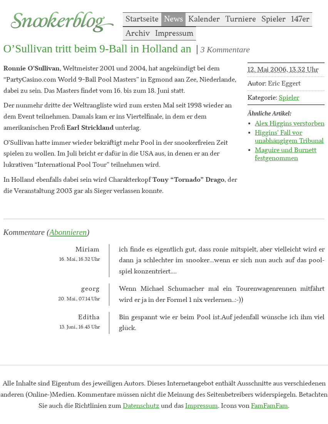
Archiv (138, 33)
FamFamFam (269, 406)
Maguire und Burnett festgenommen (285, 154)
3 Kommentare (225, 49)
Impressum (174, 33)
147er (300, 19)
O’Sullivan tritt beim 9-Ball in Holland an (97, 48)
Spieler (273, 19)
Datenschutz (141, 406)
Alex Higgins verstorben (290, 123)
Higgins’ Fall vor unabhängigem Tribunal (289, 137)
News (173, 19)
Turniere (240, 19)
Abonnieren (68, 232)
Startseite (142, 19)
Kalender (204, 19)
